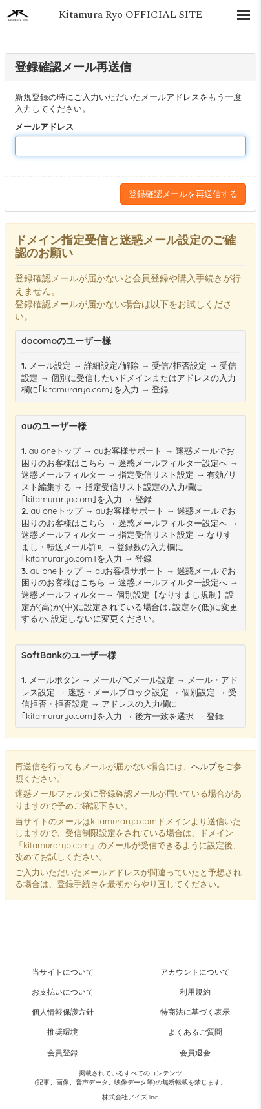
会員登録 (62, 1052)
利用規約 (195, 992)
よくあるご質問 (195, 1032)
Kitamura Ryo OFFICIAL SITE (130, 15)
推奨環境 (62, 1032)
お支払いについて (63, 992)
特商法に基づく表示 (195, 1012)
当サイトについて (63, 972)
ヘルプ (203, 766)
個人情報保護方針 (63, 1012)
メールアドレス (44, 126)
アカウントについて (195, 972)
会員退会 (195, 1052)
